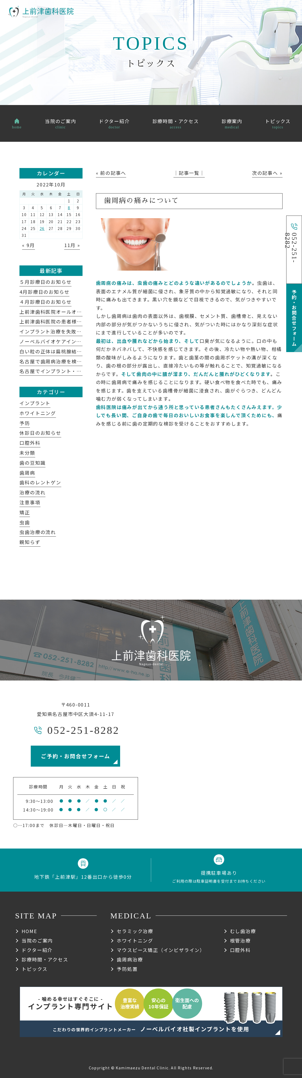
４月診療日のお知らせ (45, 301)
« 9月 (28, 245)
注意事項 (29, 502)
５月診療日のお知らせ (45, 281)
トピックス (34, 968)
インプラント (34, 403)
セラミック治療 (135, 931)
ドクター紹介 (37, 949)
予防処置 (127, 968)
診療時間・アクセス (45, 959)
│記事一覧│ (189, 172)
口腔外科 (29, 442)
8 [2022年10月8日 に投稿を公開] (69, 207)
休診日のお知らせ (40, 432)
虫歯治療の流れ (37, 531)
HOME (29, 931)
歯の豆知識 (32, 462)
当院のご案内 (37, 940)
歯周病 (27, 472)
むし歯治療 (243, 931)
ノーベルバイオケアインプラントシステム (71, 341)
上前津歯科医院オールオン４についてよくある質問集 (81, 311)
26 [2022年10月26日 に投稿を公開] (42, 228)
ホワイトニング (37, 413)
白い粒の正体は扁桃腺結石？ (53, 351)
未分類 (27, 452)
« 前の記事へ (111, 172)
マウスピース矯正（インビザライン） (161, 949)
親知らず (29, 541)
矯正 (24, 512)
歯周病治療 (130, 959)
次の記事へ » (267, 172)
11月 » (72, 245)
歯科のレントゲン (40, 482)
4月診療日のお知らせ (44, 291)
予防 (24, 423)
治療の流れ (32, 492)
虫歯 (24, 522)
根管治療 (240, 940)
